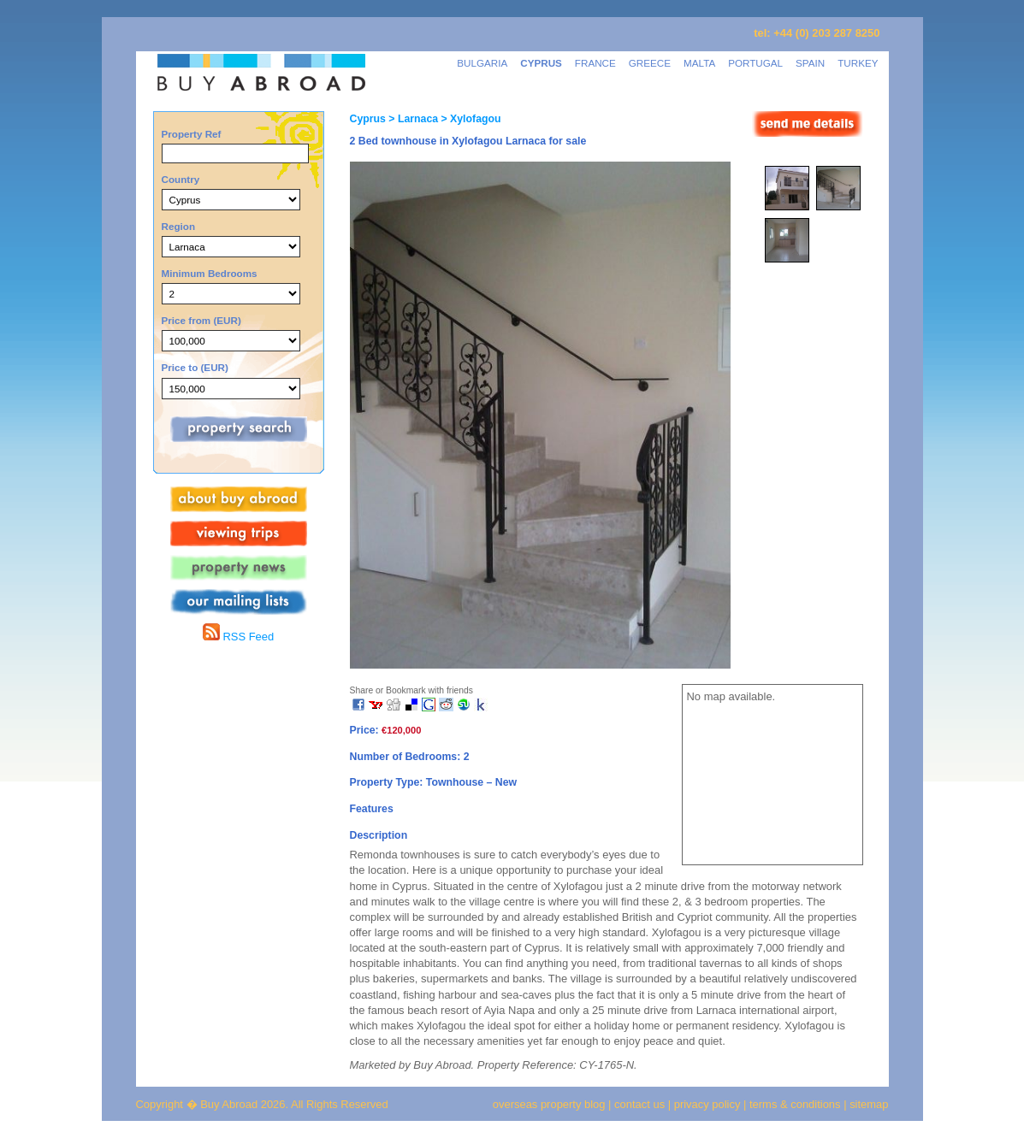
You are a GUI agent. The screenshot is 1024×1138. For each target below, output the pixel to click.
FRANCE (595, 62)
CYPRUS (541, 62)
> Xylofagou (469, 119)
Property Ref (192, 133)
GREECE (650, 62)
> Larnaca (412, 119)
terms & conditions (796, 1104)
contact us (639, 1104)
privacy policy (707, 1104)
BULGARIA (482, 62)
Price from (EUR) (201, 320)
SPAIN (810, 62)
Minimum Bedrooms (209, 273)
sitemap (868, 1104)
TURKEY (858, 62)
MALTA (699, 62)
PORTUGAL (755, 62)
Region (179, 226)
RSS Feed (238, 636)
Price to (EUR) (195, 367)
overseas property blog (549, 1104)
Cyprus (368, 119)
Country (181, 179)
